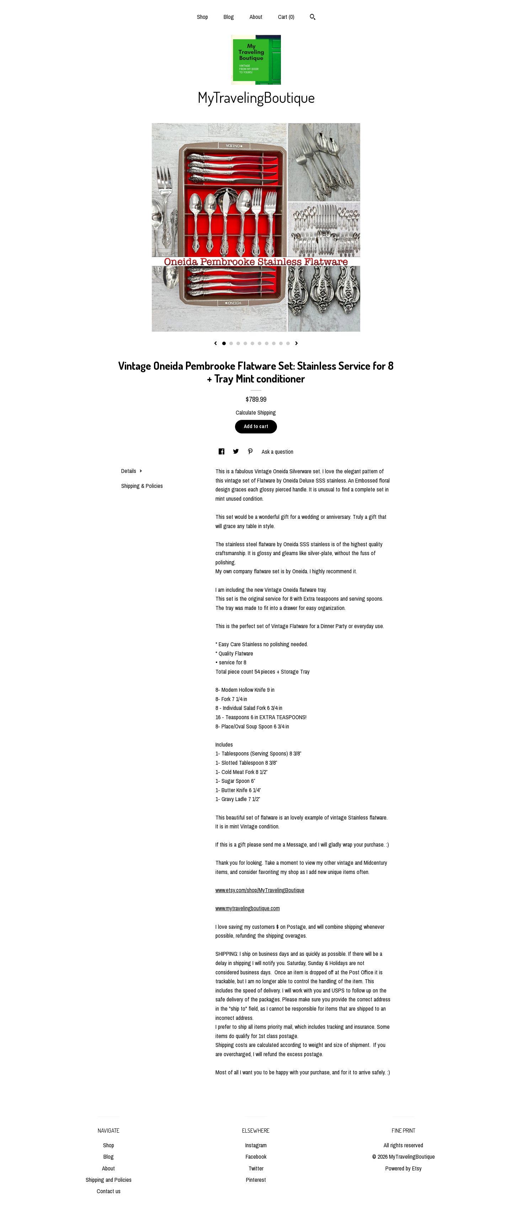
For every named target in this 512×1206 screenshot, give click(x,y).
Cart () (286, 17)
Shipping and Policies (109, 1180)
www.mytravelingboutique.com (247, 908)
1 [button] (224, 343)
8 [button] (274, 343)
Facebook (256, 1156)
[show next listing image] (296, 343)
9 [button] (281, 343)
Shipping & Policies (142, 486)
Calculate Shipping (256, 412)
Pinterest (256, 1180)
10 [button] (288, 343)
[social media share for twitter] (236, 451)
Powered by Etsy (403, 1168)
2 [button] (231, 343)
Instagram (256, 1145)
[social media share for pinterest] (251, 451)
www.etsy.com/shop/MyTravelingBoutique (259, 890)
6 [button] (259, 343)
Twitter (256, 1168)
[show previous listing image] (215, 343)
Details (131, 471)
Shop (202, 17)
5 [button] (252, 343)
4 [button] (245, 343)
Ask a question (277, 451)
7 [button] (266, 343)
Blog (229, 17)
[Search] (312, 18)
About (256, 17)
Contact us (109, 1191)
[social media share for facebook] (222, 451)
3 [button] (238, 343)
